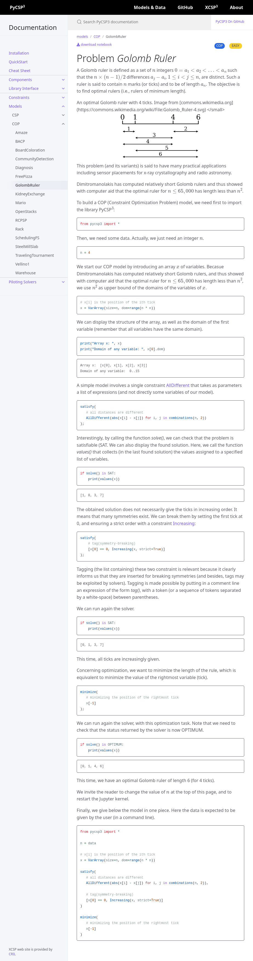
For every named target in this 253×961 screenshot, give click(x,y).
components (20, 79)
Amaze (21, 132)
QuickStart (18, 61)
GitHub (185, 7)
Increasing (184, 523)
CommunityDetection (34, 158)
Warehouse (25, 272)
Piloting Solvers (22, 281)
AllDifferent (177, 385)
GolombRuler (27, 185)
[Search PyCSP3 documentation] (139, 22)
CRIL (12, 954)
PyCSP (17, 7)
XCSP (211, 7)
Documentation (33, 27)
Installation (19, 53)
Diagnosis (24, 167)
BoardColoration (30, 150)
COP (16, 123)
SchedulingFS (27, 237)
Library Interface (24, 88)
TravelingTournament (34, 255)
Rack (19, 229)
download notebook (94, 44)
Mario (20, 202)
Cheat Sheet (19, 70)
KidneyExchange (30, 193)
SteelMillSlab (26, 246)
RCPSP (21, 220)
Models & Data (150, 7)
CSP (15, 115)
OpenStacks (26, 211)
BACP (20, 141)
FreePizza (23, 176)
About (236, 7)
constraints (19, 97)
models (15, 106)
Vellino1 (22, 264)
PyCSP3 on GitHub (229, 21)
